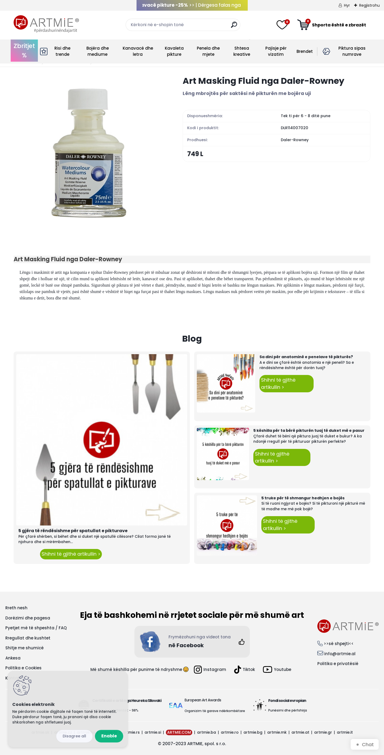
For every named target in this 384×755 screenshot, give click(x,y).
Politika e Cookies (23, 668)
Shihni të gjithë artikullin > (71, 554)
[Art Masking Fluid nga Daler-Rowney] (90, 151)
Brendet (305, 51)
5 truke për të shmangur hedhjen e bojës (303, 498)
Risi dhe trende (62, 51)
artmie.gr (323, 732)
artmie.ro (230, 732)
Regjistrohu (369, 5)
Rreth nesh (16, 608)
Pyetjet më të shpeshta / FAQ (36, 628)
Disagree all (74, 736)
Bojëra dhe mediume (97, 51)
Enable (109, 736)
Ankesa (13, 658)
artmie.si (153, 732)
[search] (234, 27)
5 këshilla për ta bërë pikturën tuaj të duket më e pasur (309, 430)
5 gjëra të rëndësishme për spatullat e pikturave (72, 531)
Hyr (347, 5)
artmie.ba (206, 732)
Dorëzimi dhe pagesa (27, 618)
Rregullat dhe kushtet (27, 638)
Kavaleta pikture (174, 51)
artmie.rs (131, 732)
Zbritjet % (24, 51)
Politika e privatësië (337, 663)
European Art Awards (203, 700)
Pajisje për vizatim (276, 51)
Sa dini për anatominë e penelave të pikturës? (306, 356)
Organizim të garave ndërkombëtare (215, 711)
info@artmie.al (339, 654)
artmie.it (345, 732)
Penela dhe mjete (208, 51)
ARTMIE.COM (179, 732)
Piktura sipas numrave (352, 51)
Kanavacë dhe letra (138, 51)
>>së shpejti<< (339, 643)
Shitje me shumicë (24, 648)
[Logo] (46, 24)
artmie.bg (252, 732)
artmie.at (300, 732)
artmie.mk (277, 732)
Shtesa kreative (241, 51)
